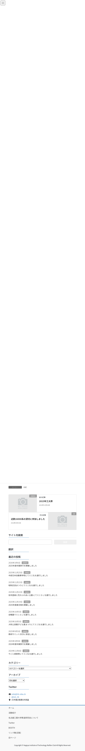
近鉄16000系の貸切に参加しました (28, 519)
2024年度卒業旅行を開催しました (23, 644)
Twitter (12, 722)
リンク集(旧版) (15, 732)
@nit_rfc (15, 697)
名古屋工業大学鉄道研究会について (23, 717)
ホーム (11, 707)
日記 (25, 487)
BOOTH (12, 727)
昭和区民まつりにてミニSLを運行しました (26, 585)
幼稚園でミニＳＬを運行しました (23, 614)
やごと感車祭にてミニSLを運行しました (25, 653)
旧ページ (12, 737)
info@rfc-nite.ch (19, 694)
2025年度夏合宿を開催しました (22, 605)
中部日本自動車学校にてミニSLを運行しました (28, 575)
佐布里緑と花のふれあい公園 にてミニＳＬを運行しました (33, 595)
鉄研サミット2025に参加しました (23, 634)
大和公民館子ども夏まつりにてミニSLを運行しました (31, 624)
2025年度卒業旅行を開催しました (23, 565)
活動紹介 (12, 712)
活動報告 (25, 563)
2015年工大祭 (46, 501)
